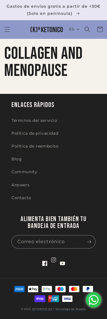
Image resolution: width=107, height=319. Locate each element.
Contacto (21, 197)
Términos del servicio (34, 120)
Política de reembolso (35, 146)
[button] (7, 29)
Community (24, 171)
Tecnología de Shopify (70, 309)
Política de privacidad (34, 133)
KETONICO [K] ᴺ (43, 309)
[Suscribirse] (89, 242)
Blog (16, 158)
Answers (20, 184)
